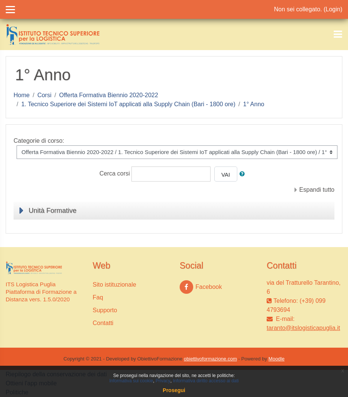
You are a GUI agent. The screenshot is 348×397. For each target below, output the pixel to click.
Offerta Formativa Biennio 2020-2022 (108, 95)
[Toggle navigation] (337, 34)
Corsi (44, 95)
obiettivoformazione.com (210, 359)
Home (22, 95)
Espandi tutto (316, 189)
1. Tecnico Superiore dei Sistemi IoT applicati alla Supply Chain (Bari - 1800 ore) (128, 104)
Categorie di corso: (39, 140)
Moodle (277, 359)
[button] (244, 174)
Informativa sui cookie (131, 380)
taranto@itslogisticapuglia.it (303, 328)
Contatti (103, 323)
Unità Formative (52, 210)
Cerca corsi (114, 173)
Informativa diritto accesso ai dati (206, 380)
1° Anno (253, 104)
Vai (225, 175)
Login (333, 9)
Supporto (105, 310)
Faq (98, 297)
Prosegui (174, 390)
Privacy (163, 380)
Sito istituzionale (114, 284)
